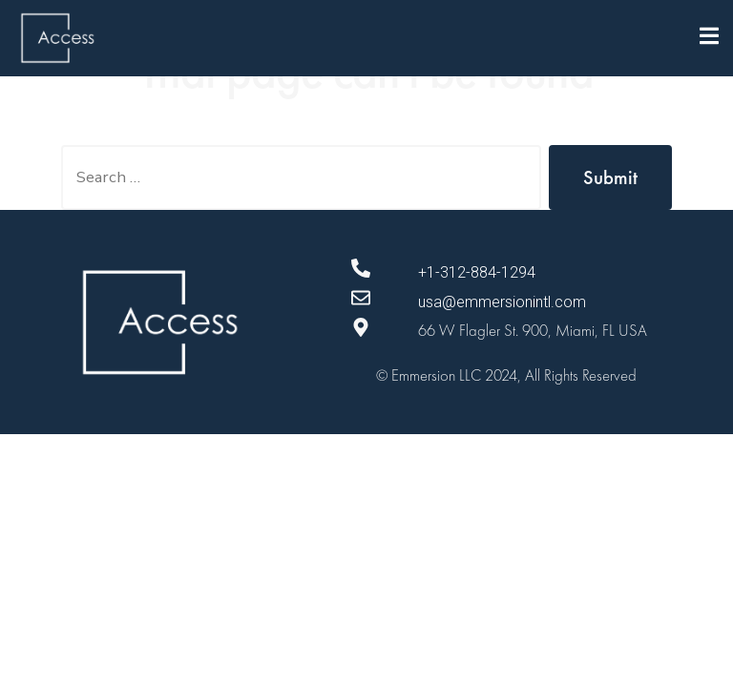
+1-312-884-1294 (476, 272)
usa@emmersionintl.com (502, 302)
